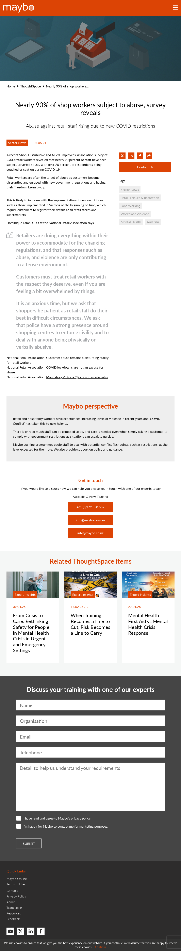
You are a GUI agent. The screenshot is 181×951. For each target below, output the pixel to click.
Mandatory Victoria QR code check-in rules (77, 377)
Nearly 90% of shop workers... (67, 86)
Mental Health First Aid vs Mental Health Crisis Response (148, 624)
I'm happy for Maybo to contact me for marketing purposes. (62, 826)
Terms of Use (15, 884)
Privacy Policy (16, 896)
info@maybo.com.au (90, 520)
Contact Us (145, 167)
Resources (13, 913)
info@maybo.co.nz (90, 533)
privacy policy (80, 818)
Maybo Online (16, 878)
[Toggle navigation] (175, 8)
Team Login (14, 907)
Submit (29, 843)
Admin (11, 902)
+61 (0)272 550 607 (90, 507)
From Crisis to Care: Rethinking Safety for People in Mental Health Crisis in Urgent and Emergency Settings (31, 633)
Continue (100, 947)
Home (10, 86)
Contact (12, 890)
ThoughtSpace (30, 86)
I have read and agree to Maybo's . (53, 818)
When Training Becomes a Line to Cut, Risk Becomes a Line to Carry (90, 624)
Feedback (13, 918)
